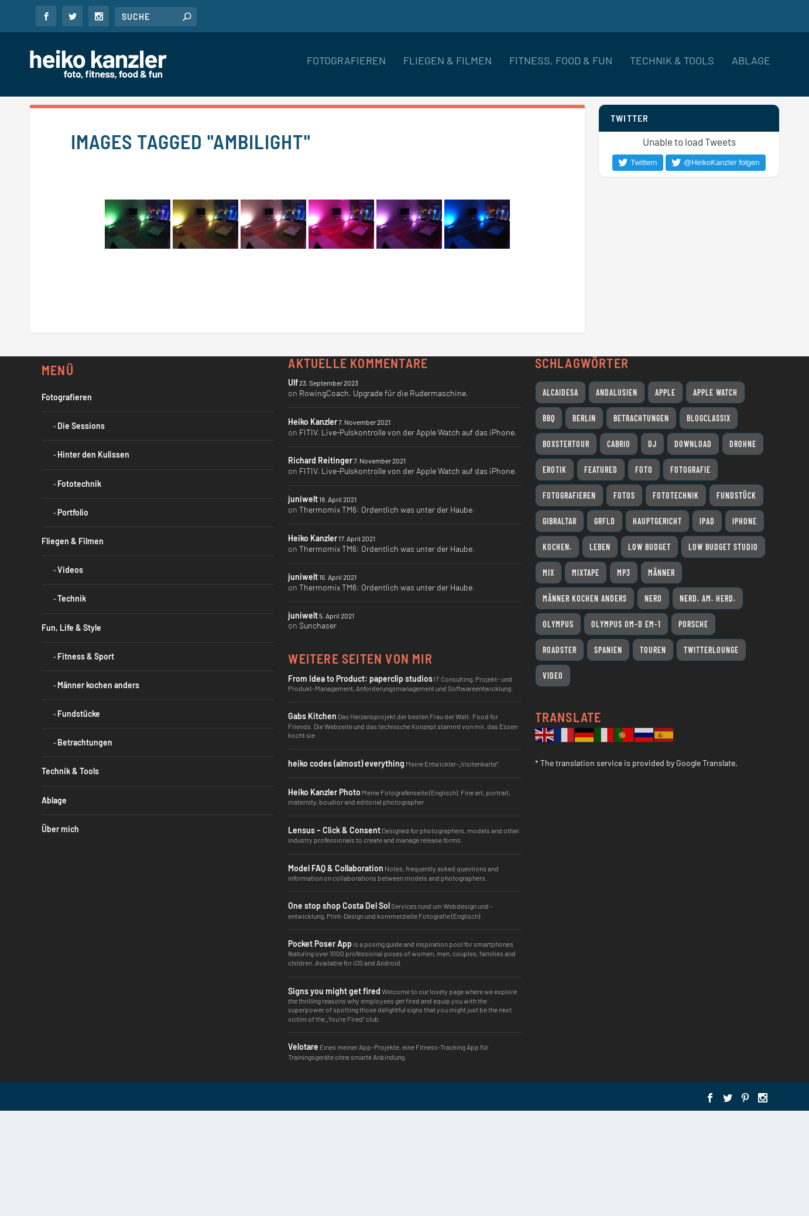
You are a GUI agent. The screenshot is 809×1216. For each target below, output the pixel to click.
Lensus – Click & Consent (334, 830)
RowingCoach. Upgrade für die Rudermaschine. (383, 393)
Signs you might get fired (334, 991)
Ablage (751, 69)
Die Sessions (81, 426)
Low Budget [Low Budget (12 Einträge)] (649, 547)
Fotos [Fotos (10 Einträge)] (624, 495)
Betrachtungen (84, 742)
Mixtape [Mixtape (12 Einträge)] (585, 573)
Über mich (60, 829)
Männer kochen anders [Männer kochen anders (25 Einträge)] (585, 598)
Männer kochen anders (98, 685)
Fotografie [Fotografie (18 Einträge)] (690, 470)
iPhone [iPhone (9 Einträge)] (744, 521)
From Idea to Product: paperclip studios (360, 678)
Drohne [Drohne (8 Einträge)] (742, 444)
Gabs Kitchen (312, 716)
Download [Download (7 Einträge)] (693, 444)
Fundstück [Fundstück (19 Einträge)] (736, 495)
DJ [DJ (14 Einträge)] (652, 444)
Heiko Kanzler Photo (324, 792)
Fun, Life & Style (71, 628)
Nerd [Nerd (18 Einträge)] (653, 598)
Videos (70, 570)
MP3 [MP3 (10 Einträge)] (623, 573)
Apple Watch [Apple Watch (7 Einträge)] (715, 392)
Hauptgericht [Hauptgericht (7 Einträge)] (657, 521)
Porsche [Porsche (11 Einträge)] (693, 624)
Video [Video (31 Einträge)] (553, 676)
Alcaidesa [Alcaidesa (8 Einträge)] (560, 392)
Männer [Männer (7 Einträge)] (661, 573)
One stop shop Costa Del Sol (339, 906)
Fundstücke (78, 714)
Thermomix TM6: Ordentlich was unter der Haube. (387, 509)
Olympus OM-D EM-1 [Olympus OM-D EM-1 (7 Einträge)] (626, 624)
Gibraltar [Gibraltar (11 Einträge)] (560, 521)
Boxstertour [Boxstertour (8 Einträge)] (566, 444)
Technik (71, 598)
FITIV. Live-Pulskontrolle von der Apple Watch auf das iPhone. (408, 432)
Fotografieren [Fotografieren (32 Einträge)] (569, 495)
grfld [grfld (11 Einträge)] (604, 521)
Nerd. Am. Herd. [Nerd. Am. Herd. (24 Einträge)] (708, 598)
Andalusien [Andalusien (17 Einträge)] (616, 392)
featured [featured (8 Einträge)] (601, 470)
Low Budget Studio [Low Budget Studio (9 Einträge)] (723, 547)
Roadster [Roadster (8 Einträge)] (560, 650)
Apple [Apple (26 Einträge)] (665, 392)
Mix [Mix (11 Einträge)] (548, 573)
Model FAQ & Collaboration (335, 868)
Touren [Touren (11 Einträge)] (653, 650)
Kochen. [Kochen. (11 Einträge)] (557, 547)
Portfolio (72, 512)
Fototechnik (79, 484)
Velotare (303, 1047)
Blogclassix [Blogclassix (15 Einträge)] (709, 418)
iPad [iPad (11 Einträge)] (707, 521)
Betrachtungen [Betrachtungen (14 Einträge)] (641, 418)
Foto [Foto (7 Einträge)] (644, 470)
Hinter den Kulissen (93, 454)
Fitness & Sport (85, 656)
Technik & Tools (672, 69)
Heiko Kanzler (312, 422)
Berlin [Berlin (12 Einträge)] (584, 418)
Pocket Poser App (320, 944)
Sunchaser (318, 625)
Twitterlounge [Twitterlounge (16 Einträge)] (711, 650)
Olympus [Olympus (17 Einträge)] (558, 624)
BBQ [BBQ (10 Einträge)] (549, 418)
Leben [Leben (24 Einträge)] (600, 547)
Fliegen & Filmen (447, 69)
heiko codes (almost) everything (346, 763)
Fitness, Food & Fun (560, 69)
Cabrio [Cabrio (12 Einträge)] (618, 444)
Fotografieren (346, 69)
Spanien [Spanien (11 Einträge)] (608, 650)
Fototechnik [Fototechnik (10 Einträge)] (676, 495)
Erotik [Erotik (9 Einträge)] (555, 470)
